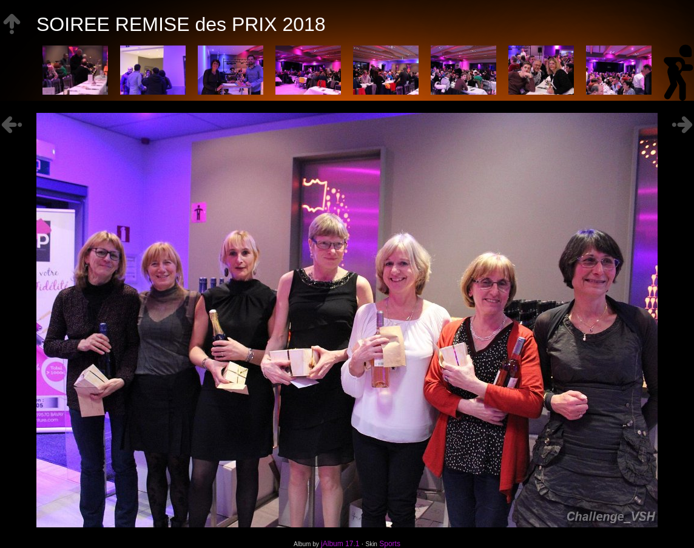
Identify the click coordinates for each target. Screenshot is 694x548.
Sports (389, 544)
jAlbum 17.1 (340, 544)
